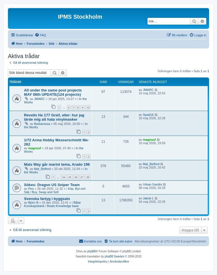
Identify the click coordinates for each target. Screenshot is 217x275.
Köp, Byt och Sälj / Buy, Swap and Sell (55, 190)
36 (75, 177)
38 (87, 177)
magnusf (34, 148)
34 (63, 177)
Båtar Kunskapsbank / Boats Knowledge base (52, 204)
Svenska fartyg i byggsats (47, 199)
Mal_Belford (42, 168)
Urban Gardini (152, 184)
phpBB (91, 251)
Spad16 (148, 114)
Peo (31, 188)
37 (81, 177)
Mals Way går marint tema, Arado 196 (57, 164)
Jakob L (148, 198)
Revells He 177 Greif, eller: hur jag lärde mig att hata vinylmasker (54, 117)
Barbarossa (42, 123)
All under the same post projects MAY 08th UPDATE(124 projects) (53, 92)
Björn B (33, 202)
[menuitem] (40, 35)
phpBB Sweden (114, 256)
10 (87, 107)
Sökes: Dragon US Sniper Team (52, 185)
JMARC (39, 99)
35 (69, 177)
